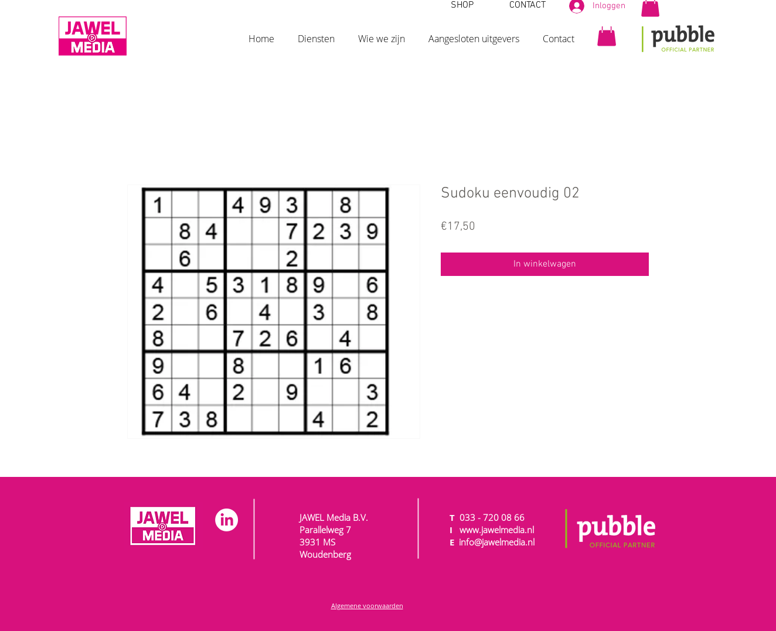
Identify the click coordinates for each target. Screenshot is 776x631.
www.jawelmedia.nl (497, 530)
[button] (316, 33)
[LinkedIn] (226, 520)
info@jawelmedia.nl (497, 542)
